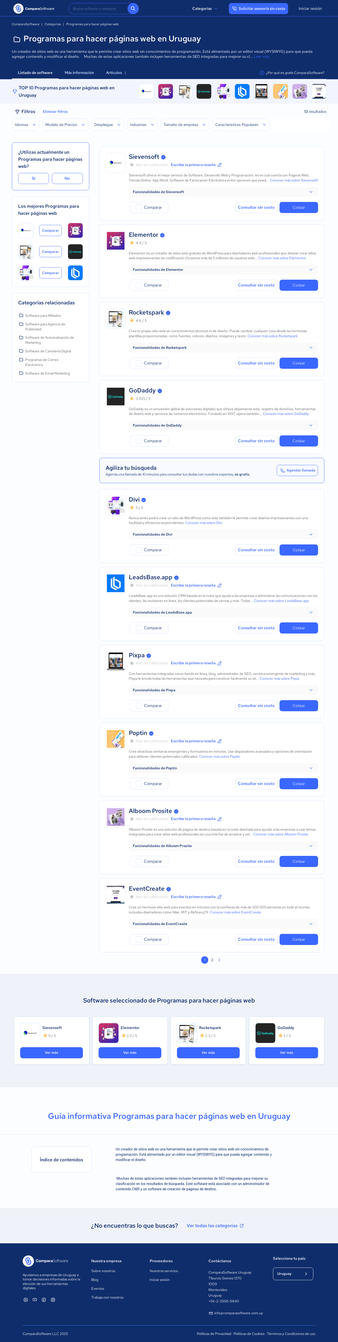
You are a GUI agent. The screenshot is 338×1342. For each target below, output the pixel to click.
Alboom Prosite (150, 811)
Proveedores (161, 1261)
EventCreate (147, 888)
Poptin (138, 733)
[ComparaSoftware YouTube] (35, 1300)
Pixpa (137, 655)
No (67, 178)
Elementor (143, 235)
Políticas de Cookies (249, 1333)
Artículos (116, 72)
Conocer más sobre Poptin (219, 756)
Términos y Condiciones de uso (291, 1333)
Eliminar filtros (55, 111)
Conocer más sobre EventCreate (235, 912)
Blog (94, 1279)
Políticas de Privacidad (214, 1333)
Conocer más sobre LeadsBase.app (281, 600)
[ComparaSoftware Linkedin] (26, 1300)
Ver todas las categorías (216, 1226)
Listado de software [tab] (35, 72)
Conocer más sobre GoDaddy (286, 413)
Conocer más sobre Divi (203, 522)
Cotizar (299, 207)
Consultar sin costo (256, 207)
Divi (134, 499)
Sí (33, 178)
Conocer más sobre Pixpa (279, 678)
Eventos (97, 1288)
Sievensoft (144, 157)
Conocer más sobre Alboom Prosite (280, 834)
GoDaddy (142, 390)
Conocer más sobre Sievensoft (294, 180)
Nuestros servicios (164, 1271)
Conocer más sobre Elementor (282, 258)
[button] (223, 192)
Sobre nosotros (103, 1271)
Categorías (205, 9)
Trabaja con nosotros (107, 1297)
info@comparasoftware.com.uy (235, 1313)
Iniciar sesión (310, 8)
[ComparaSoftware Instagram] (53, 1300)
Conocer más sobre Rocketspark (273, 336)
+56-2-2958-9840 (223, 1301)
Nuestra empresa (106, 1261)
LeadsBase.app (150, 577)
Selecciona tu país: (289, 1258)
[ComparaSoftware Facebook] (44, 1300)
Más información (79, 72)
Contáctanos (219, 1261)
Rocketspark (146, 312)
